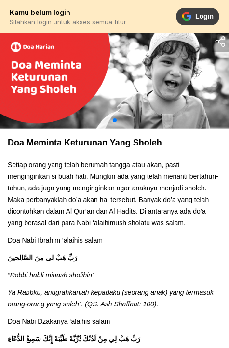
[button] (115, 120)
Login (198, 16)
